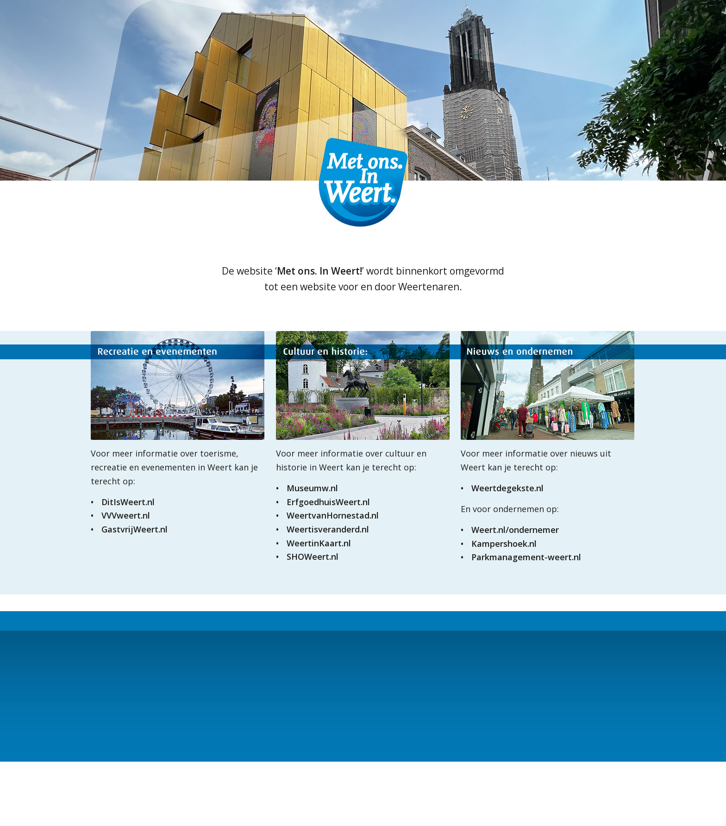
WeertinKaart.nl (319, 543)
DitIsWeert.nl (128, 501)
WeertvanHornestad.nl (333, 515)
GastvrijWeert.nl (134, 529)
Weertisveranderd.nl (328, 529)
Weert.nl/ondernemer (515, 529)
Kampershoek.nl (504, 543)
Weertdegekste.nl (507, 488)
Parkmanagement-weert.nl (526, 557)
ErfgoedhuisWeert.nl (328, 501)
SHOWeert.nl (312, 556)
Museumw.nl (312, 488)
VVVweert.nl (125, 515)
